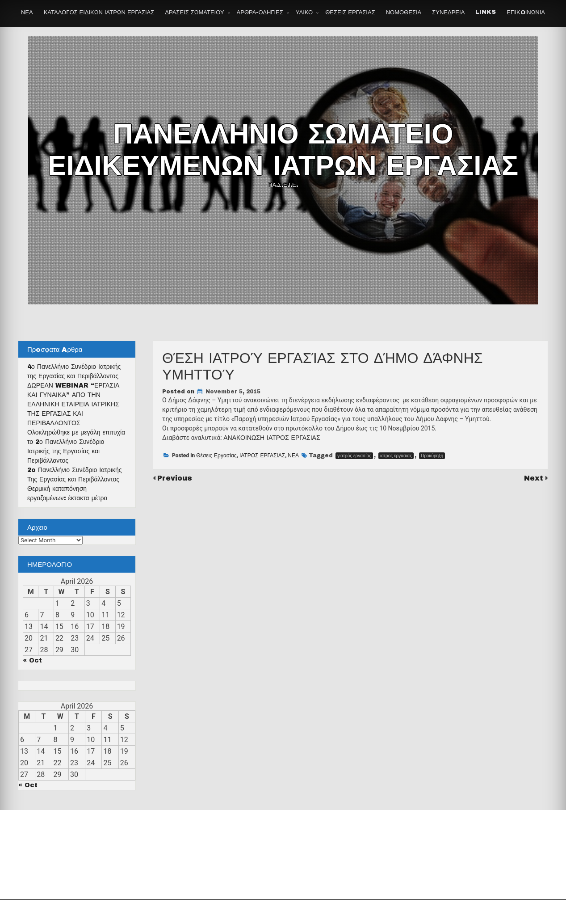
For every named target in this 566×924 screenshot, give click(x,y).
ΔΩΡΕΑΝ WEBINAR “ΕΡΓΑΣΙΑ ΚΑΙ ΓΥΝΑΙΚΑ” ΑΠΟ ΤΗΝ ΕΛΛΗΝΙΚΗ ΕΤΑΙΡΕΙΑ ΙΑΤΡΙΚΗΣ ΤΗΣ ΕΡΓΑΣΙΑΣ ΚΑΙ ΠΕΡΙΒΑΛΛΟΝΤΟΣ (73, 404)
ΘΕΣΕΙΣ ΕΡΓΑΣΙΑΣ (350, 12)
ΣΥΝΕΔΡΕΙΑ (448, 12)
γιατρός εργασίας (354, 455)
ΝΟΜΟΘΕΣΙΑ (404, 12)
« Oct (32, 660)
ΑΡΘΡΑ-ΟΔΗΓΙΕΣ (260, 12)
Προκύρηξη (432, 455)
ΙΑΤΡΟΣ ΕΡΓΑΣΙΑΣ (262, 455)
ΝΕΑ (27, 12)
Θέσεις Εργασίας (216, 455)
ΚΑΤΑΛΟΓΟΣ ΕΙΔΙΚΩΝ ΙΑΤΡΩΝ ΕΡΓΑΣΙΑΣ (99, 12)
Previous (174, 478)
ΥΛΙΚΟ (304, 12)
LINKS (485, 12)
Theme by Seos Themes (381, 912)
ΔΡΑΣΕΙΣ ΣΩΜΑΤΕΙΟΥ (194, 12)
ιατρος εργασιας (396, 455)
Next (534, 478)
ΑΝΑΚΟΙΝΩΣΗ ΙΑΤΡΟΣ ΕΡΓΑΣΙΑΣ (271, 438)
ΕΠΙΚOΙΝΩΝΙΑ (526, 12)
